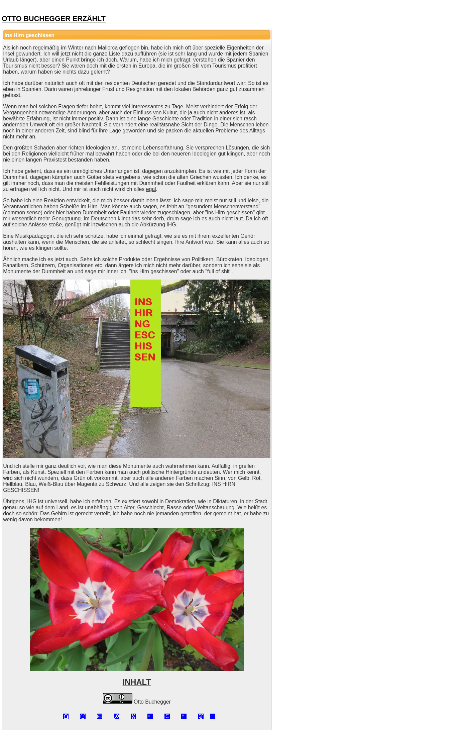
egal (151, 189)
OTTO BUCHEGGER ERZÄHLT (54, 18)
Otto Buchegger (152, 702)
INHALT (137, 682)
